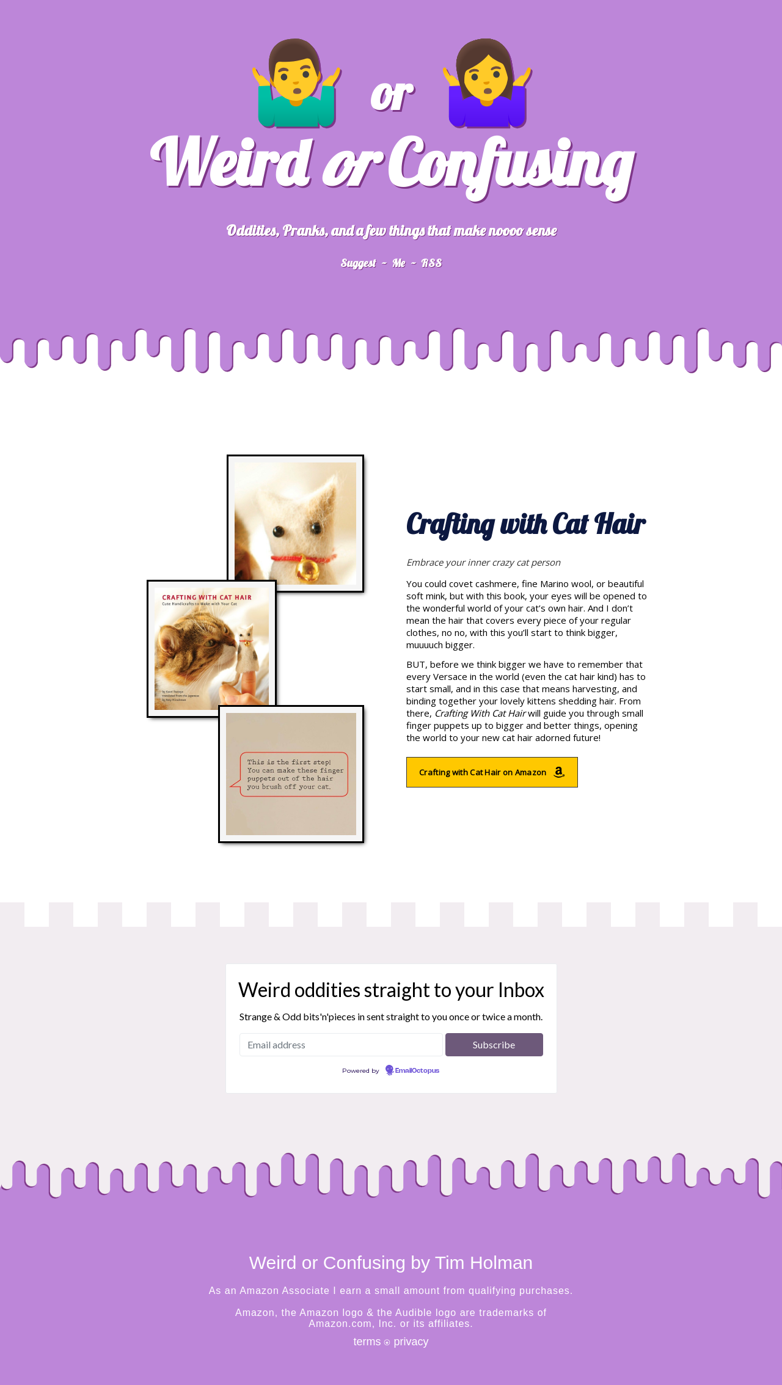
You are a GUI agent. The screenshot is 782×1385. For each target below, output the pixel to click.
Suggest (358, 263)
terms (367, 1342)
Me (398, 263)
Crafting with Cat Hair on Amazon (492, 772)
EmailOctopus (417, 1071)
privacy (411, 1342)
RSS (431, 263)
